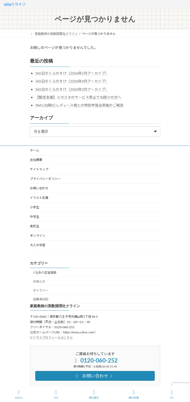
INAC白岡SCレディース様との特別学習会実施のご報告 (79, 105)
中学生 (34, 217)
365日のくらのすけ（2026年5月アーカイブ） (72, 73)
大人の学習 (37, 245)
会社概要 (36, 160)
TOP (56, 394)
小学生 (34, 207)
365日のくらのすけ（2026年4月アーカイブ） (72, 81)
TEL (171, 394)
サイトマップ (39, 169)
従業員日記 (40, 299)
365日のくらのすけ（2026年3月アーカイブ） (72, 89)
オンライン (37, 236)
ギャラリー (40, 290)
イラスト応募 (39, 198)
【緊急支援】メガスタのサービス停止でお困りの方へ (78, 97)
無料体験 (134, 394)
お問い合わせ (39, 188)
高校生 (34, 226)
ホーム (34, 150)
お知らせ (39, 281)
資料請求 (94, 394)
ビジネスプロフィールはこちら (51, 337)
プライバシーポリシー (45, 179)
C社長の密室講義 (45, 272)
